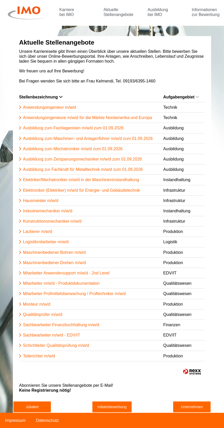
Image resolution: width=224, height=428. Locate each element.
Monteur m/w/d (36, 304)
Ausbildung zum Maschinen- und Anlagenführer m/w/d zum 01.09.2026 (88, 138)
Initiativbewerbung (112, 407)
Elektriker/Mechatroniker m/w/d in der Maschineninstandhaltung (81, 180)
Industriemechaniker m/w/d (47, 211)
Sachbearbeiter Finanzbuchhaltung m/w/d (61, 325)
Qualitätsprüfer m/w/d (42, 314)
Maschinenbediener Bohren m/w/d (54, 252)
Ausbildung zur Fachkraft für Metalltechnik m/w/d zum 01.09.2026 (83, 169)
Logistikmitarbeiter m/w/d (46, 242)
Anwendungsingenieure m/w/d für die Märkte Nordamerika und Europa (87, 117)
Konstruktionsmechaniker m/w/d (52, 221)
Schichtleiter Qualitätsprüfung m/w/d (56, 345)
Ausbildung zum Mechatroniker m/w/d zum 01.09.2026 (73, 149)
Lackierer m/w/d (37, 231)
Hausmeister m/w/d (40, 200)
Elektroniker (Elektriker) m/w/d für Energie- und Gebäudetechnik (81, 190)
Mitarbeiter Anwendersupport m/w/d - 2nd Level (66, 273)
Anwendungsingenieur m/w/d (49, 107)
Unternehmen (192, 407)
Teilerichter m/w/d (39, 356)
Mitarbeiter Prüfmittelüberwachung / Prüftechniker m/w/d (74, 293)
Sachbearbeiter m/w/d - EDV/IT (51, 335)
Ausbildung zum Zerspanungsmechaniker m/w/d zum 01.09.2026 (82, 159)
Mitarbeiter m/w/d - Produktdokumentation (61, 283)
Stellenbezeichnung (40, 97)
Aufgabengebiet (181, 97)
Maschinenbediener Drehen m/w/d (54, 263)
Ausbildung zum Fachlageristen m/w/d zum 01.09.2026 (73, 128)
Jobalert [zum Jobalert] (32, 407)
